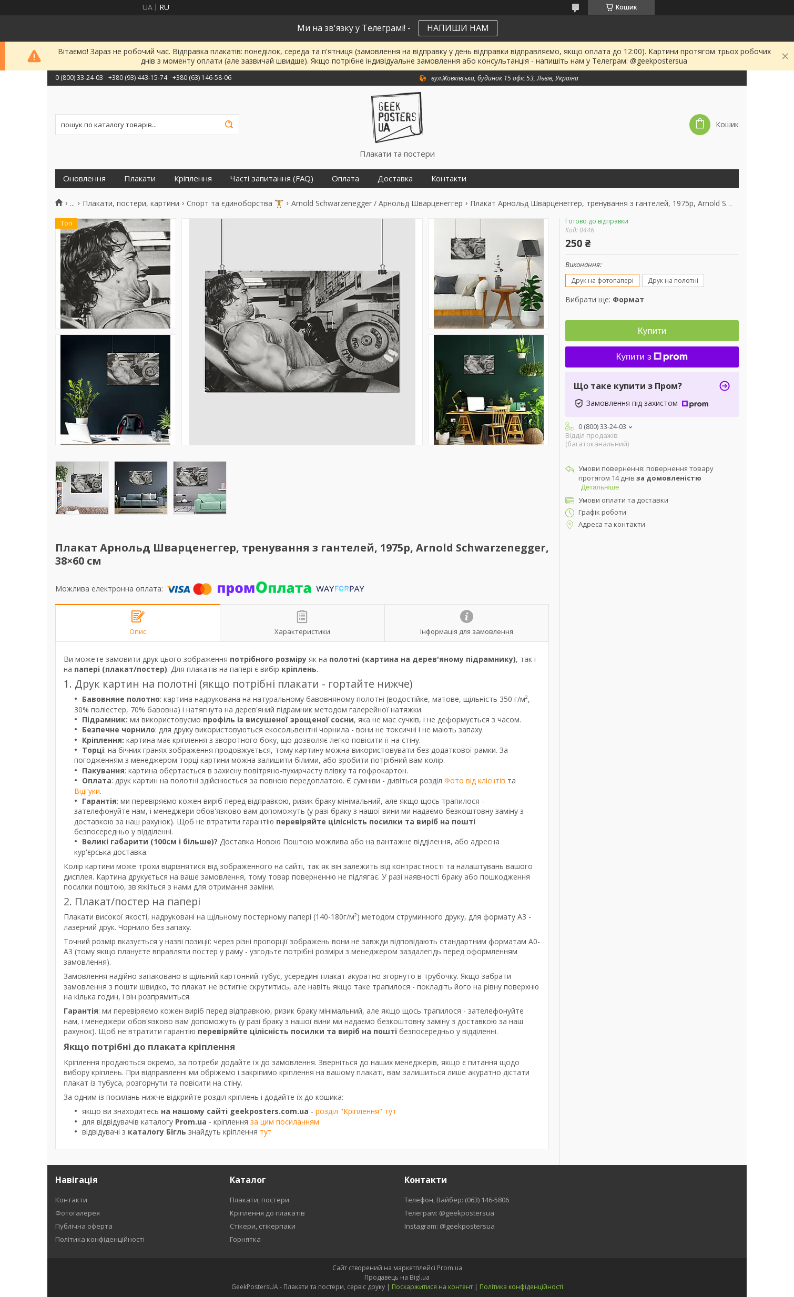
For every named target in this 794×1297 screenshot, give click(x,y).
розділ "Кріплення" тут (355, 1111)
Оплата (345, 178)
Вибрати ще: (604, 299)
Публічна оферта (84, 1226)
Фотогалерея (77, 1213)
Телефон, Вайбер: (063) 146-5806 (456, 1199)
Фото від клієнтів (474, 780)
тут (266, 1132)
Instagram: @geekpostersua (449, 1226)
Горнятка (245, 1239)
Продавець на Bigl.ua (397, 1277)
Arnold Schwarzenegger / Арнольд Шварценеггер (377, 203)
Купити (652, 331)
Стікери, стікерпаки (263, 1226)
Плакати (140, 178)
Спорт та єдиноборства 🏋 (235, 203)
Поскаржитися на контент (432, 1286)
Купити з (652, 357)
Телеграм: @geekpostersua (449, 1213)
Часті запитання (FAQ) (271, 178)
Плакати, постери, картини (131, 203)
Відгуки (87, 791)
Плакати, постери (259, 1199)
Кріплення (193, 178)
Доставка (395, 178)
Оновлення (84, 178)
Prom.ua (449, 1267)
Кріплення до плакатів (267, 1213)
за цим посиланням (284, 1122)
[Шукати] (228, 124)
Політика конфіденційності (100, 1239)
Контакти (448, 178)
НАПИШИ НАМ (458, 28)
